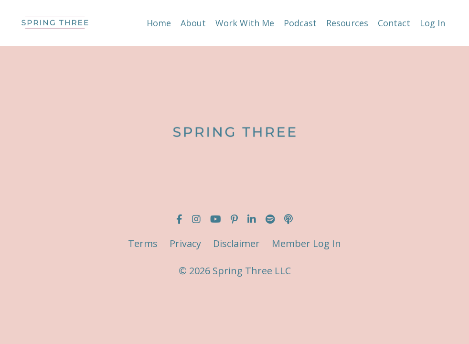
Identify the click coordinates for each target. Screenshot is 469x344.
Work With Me (244, 23)
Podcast (300, 23)
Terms (143, 243)
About (193, 23)
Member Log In (306, 243)
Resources (347, 23)
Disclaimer (236, 243)
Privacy (185, 243)
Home (159, 23)
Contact (394, 23)
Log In (432, 23)
